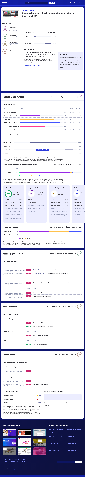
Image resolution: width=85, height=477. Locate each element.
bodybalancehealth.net (55, 447)
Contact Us (17, 459)
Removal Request (21, 461)
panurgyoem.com (53, 443)
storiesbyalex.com (71, 450)
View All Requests (42, 149)
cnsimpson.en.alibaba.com (56, 429)
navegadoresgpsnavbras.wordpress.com (76, 429)
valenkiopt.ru (70, 432)
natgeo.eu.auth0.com (54, 440)
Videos (4, 459)
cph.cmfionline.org (54, 450)
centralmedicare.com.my (55, 436)
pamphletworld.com (72, 454)
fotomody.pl (70, 447)
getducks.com (52, 432)
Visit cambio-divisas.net (33, 65)
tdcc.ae (51, 454)
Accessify (7, 3)
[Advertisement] (49, 25)
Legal (23, 459)
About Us (81, 2)
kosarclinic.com (71, 436)
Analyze (52, 2)
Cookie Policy (15, 463)
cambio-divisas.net (28, 10)
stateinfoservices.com (72, 443)
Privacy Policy (6, 463)
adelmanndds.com (72, 440)
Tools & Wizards (73, 2)
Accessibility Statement (9, 461)
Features (10, 459)
